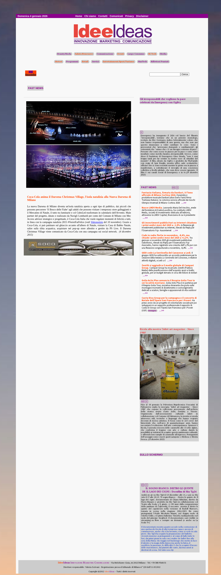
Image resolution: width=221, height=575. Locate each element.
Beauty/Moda (64, 53)
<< (173, 187)
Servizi (95, 61)
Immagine (152, 311)
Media (163, 53)
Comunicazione (105, 53)
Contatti (102, 16)
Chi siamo (90, 16)
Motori (58, 61)
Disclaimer (142, 16)
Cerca (185, 74)
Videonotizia (97, 222)
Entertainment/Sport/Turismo (118, 61)
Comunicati (116, 16)
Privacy (129, 16)
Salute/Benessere (84, 53)
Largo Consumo (136, 53)
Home (78, 16)
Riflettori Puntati (160, 61)
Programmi (72, 61)
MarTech (142, 61)
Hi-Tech (152, 53)
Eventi (120, 53)
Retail (85, 61)
